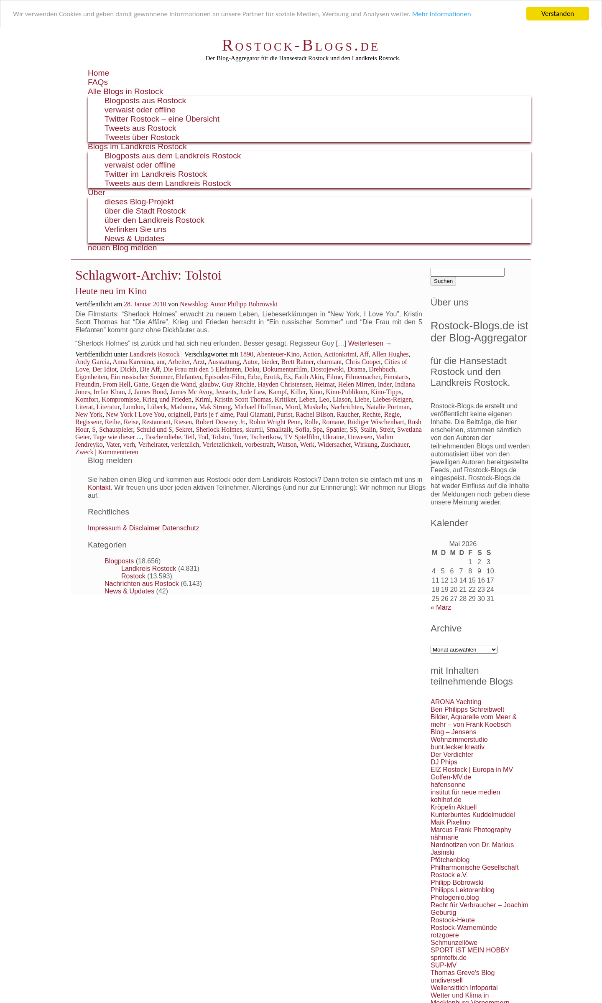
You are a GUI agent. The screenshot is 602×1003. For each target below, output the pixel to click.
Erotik (272, 376)
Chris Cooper (363, 361)
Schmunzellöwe (454, 942)
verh (129, 444)
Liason (342, 399)
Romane (333, 421)
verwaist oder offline (140, 109)
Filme (334, 376)
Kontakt (99, 487)
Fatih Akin (309, 376)
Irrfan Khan (109, 391)
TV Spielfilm (301, 436)
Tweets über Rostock (142, 137)
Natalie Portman (388, 406)
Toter (240, 436)
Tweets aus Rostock (140, 128)
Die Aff (150, 369)
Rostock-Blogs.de (301, 45)
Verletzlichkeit (221, 444)
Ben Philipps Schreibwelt (467, 709)
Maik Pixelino (450, 822)
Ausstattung (224, 361)
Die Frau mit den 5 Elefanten (202, 369)
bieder (269, 361)
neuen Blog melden (122, 247)
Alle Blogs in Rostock (125, 91)
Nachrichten (346, 406)
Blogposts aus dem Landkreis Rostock (173, 155)
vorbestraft (259, 444)
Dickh (128, 369)
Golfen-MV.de (451, 777)
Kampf (277, 391)
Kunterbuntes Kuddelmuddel (473, 814)
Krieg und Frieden (167, 399)
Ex (287, 376)
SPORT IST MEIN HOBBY (470, 950)
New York (88, 414)
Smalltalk (279, 429)
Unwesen (360, 436)
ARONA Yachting (456, 701)
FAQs (98, 82)
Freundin (87, 384)
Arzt (198, 361)
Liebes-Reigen (392, 399)
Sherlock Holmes (219, 429)
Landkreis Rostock (154, 354)
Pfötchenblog (450, 859)
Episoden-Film (225, 376)
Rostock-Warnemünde (464, 927)
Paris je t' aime (213, 414)
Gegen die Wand (174, 384)
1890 (246, 354)
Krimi (203, 399)
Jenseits (226, 391)
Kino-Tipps (386, 391)
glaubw (209, 384)
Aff (364, 354)
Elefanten (188, 376)
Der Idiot (104, 369)
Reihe (112, 421)
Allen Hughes (390, 354)
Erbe (254, 376)
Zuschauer (394, 444)
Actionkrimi (340, 354)
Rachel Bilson (314, 414)
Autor (250, 361)
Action (312, 354)
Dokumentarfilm (285, 369)
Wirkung (366, 444)
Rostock (133, 576)
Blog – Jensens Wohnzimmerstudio (459, 735)
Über (96, 192)
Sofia (302, 429)
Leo (324, 399)
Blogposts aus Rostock (145, 100)
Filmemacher (362, 376)
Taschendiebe (163, 436)
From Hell (116, 384)
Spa (318, 429)
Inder (384, 384)
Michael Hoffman (258, 406)
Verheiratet (153, 444)
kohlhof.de (446, 799)
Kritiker (285, 399)
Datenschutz (180, 528)
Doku (252, 369)
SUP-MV (444, 965)
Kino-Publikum (346, 391)
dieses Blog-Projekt (139, 201)
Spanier (336, 429)
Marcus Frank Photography (471, 829)
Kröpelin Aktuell (454, 807)
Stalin (368, 429)
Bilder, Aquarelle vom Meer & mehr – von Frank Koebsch (474, 720)
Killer (298, 391)
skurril (254, 429)
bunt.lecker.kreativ (458, 747)
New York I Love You (135, 414)
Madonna (183, 406)
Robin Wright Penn (275, 421)
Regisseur (88, 421)
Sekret (184, 429)
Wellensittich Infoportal (464, 987)
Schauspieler (116, 429)
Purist (284, 414)
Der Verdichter (452, 754)
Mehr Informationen (441, 14)
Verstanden (557, 13)
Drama (356, 369)
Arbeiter (179, 361)
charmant (329, 361)
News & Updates (134, 238)
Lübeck (157, 406)
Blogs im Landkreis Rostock (137, 146)
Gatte (141, 384)
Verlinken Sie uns (135, 229)
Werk (307, 444)
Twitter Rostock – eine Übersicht (162, 119)
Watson (287, 444)
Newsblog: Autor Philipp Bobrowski (229, 304)
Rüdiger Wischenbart (375, 421)
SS (353, 429)
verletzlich (185, 444)
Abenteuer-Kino (278, 354)
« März (441, 607)
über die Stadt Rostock (145, 210)
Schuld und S (154, 429)
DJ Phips (444, 762)
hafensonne (448, 784)
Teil (189, 436)
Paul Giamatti (255, 414)
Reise (131, 421)
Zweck (84, 452)
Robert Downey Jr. (220, 421)
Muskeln (315, 406)
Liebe (361, 399)
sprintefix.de (449, 957)
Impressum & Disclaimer (124, 528)
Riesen (183, 421)
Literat (84, 406)
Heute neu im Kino (111, 291)
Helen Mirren (356, 384)
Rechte (371, 414)
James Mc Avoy (191, 391)
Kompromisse (120, 399)
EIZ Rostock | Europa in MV (472, 769)
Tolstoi (221, 436)
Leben (307, 399)
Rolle (311, 421)
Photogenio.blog (455, 897)
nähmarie (445, 837)
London (133, 406)
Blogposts (119, 561)
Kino (315, 391)
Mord (292, 406)
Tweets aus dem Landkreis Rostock (168, 183)
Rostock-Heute (453, 920)
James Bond (150, 391)
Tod (203, 436)
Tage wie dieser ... (117, 436)
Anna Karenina (132, 361)
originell (179, 414)
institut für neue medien (465, 792)
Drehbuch (382, 369)
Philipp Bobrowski (457, 882)
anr (161, 361)
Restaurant (156, 421)
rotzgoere (445, 935)
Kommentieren (118, 452)
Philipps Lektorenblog (463, 890)
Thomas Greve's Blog (463, 972)
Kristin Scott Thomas (242, 399)
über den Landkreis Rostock (154, 220)
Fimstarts (396, 376)
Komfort (86, 399)
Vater (113, 444)
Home (98, 73)
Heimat (325, 384)
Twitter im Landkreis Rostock (156, 174)
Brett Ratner (297, 361)
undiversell (446, 980)
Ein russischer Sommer (141, 376)
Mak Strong (215, 406)
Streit (386, 429)
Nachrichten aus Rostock (142, 583)
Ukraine (333, 436)
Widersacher (334, 444)
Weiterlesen (370, 343)
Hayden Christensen (284, 384)
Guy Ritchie (238, 384)
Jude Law (252, 391)
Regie (392, 414)
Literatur (108, 406)
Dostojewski (327, 369)
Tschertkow (265, 436)
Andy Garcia (92, 361)
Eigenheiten (91, 376)
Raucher (348, 414)
